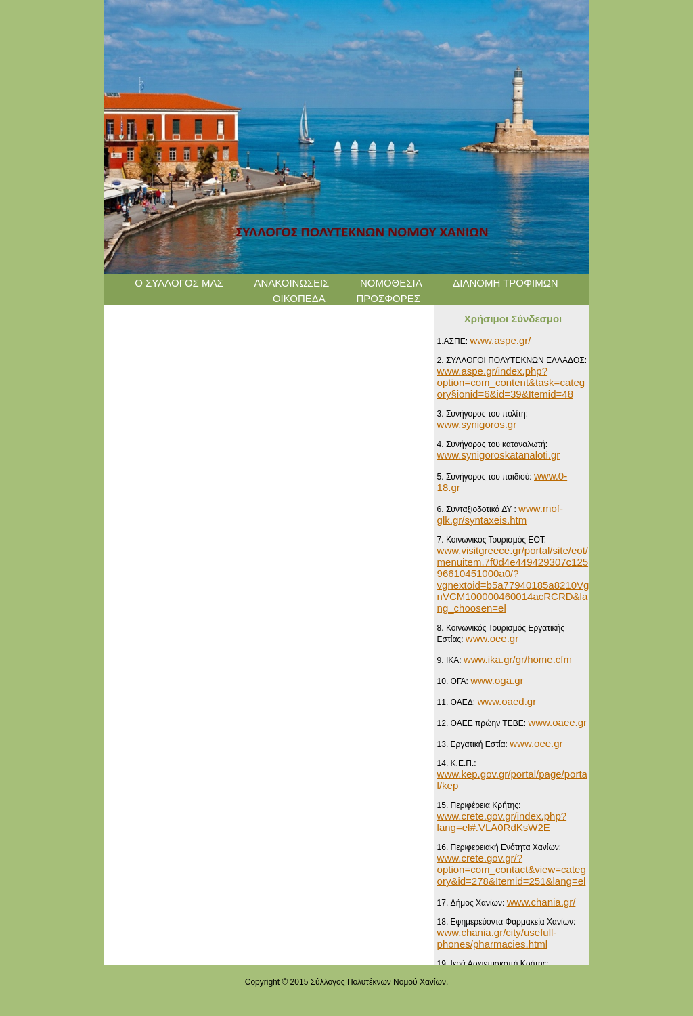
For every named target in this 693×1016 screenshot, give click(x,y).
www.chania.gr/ (541, 902)
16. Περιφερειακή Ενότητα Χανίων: (499, 847)
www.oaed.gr (506, 701)
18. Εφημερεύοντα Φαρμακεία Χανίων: (506, 922)
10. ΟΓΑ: (454, 681)
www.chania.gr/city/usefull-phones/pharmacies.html (497, 938)
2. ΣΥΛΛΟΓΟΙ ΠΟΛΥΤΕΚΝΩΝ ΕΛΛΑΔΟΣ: (512, 360)
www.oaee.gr (557, 722)
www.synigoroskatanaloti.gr (498, 455)
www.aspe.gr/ (500, 340)
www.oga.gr (496, 680)
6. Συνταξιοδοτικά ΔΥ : (478, 509)
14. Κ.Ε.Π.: (456, 763)
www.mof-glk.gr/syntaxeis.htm (500, 514)
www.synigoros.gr (477, 424)
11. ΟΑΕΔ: (457, 702)
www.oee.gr (492, 638)
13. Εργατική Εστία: (473, 744)
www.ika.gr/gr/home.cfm (518, 659)
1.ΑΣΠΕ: (453, 341)
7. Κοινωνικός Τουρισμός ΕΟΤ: (492, 540)
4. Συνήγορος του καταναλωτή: (492, 444)
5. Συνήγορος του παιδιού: (485, 477)
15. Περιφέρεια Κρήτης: (479, 805)
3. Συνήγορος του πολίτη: (482, 414)
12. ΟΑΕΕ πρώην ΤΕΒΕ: (483, 723)
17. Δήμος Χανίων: (472, 903)
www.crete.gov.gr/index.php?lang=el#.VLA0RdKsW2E (502, 821)
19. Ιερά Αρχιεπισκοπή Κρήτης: (493, 964)
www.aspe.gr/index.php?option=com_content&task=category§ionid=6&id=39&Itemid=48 (511, 382)
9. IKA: (450, 660)
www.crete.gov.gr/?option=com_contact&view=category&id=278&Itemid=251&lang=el (511, 869)
